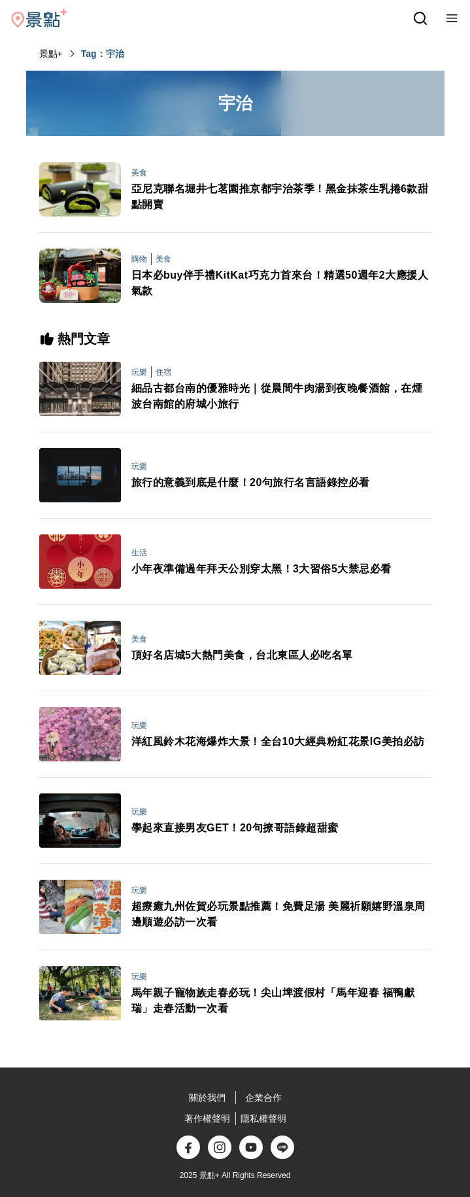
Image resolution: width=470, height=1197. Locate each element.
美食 (139, 172)
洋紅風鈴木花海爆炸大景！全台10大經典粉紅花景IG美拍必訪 (278, 741)
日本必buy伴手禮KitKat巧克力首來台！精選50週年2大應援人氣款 (280, 282)
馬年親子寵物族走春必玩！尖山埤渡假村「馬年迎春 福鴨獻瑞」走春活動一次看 (273, 1000)
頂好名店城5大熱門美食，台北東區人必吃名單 (242, 655)
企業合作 (263, 1097)
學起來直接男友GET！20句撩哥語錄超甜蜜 (235, 827)
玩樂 (139, 372)
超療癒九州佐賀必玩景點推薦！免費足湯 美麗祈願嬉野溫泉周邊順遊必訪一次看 (278, 914)
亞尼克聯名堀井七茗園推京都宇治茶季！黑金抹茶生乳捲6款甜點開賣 (280, 196)
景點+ (51, 53)
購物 (139, 259)
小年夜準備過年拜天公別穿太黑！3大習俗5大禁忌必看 (261, 568)
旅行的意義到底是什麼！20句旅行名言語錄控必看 (250, 482)
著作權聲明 (207, 1118)
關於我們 (207, 1097)
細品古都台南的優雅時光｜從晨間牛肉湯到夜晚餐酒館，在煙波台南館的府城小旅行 (277, 396)
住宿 (163, 372)
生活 (139, 552)
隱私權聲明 (263, 1118)
